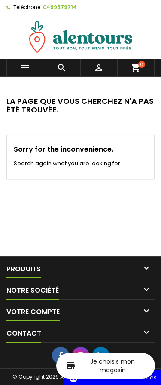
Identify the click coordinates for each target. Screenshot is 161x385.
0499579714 (60, 7)
